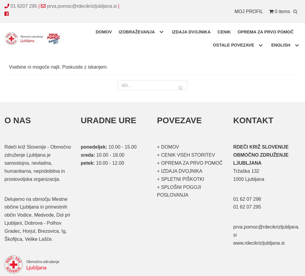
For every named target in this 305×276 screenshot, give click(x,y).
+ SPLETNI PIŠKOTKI (180, 179)
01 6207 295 (23, 6)
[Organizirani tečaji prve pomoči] (34, 38)
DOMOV (104, 32)
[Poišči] (295, 11)
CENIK (224, 32)
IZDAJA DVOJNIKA (191, 32)
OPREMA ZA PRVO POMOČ (266, 32)
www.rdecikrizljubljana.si (259, 243)
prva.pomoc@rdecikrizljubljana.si (82, 6)
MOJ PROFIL (248, 11)
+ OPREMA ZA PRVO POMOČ (190, 163)
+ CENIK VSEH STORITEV (186, 155)
